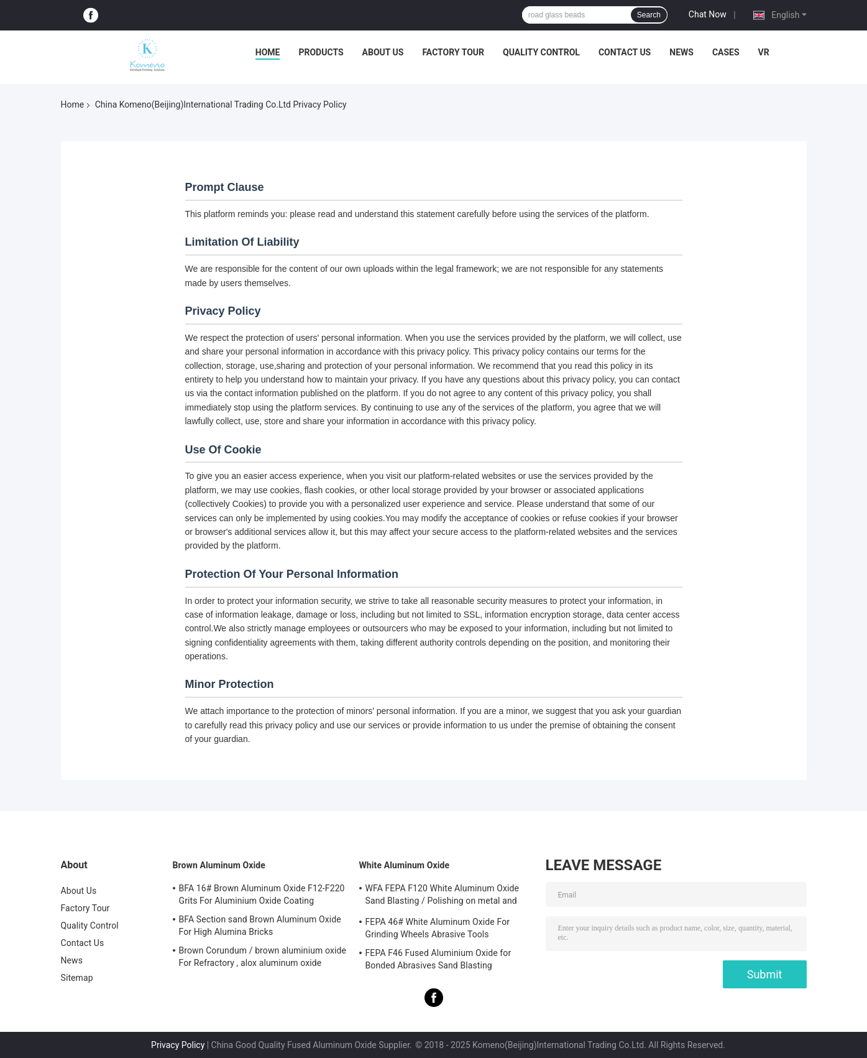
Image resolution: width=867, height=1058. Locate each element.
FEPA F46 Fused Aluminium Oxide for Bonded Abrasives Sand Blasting (438, 959)
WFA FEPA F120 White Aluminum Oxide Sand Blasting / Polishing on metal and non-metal (442, 896)
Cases (726, 52)
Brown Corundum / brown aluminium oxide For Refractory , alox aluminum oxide (262, 956)
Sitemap (77, 978)
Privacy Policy (177, 1045)
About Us (383, 52)
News (681, 52)
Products (320, 52)
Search (649, 15)
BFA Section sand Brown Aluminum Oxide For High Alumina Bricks (260, 925)
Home (267, 52)
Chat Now (708, 14)
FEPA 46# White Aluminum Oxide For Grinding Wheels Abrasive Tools (437, 928)
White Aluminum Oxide (404, 865)
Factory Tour (453, 52)
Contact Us (625, 52)
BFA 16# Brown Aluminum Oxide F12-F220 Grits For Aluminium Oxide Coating (262, 894)
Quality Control (541, 52)
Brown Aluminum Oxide (219, 865)
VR (763, 52)
